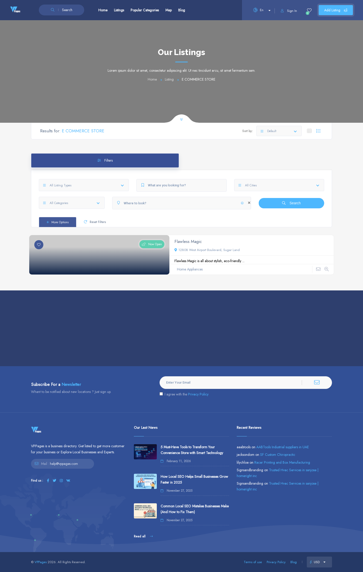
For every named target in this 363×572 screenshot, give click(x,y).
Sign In (289, 10)
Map (168, 10)
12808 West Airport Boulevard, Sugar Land (207, 249)
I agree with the (184, 394)
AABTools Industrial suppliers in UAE (282, 447)
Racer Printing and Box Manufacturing (282, 462)
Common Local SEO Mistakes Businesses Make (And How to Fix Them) (195, 509)
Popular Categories (145, 10)
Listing (169, 79)
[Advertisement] (181, 328)
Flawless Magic (188, 241)
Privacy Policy (198, 394)
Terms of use (253, 562)
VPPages (41, 562)
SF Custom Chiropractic (277, 454)
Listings (119, 10)
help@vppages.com (64, 463)
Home (102, 10)
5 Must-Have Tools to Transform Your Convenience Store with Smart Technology (192, 449)
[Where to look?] (181, 203)
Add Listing (335, 10)
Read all (143, 536)
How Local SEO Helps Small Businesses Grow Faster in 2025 (194, 479)
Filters (105, 160)
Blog (181, 10)
